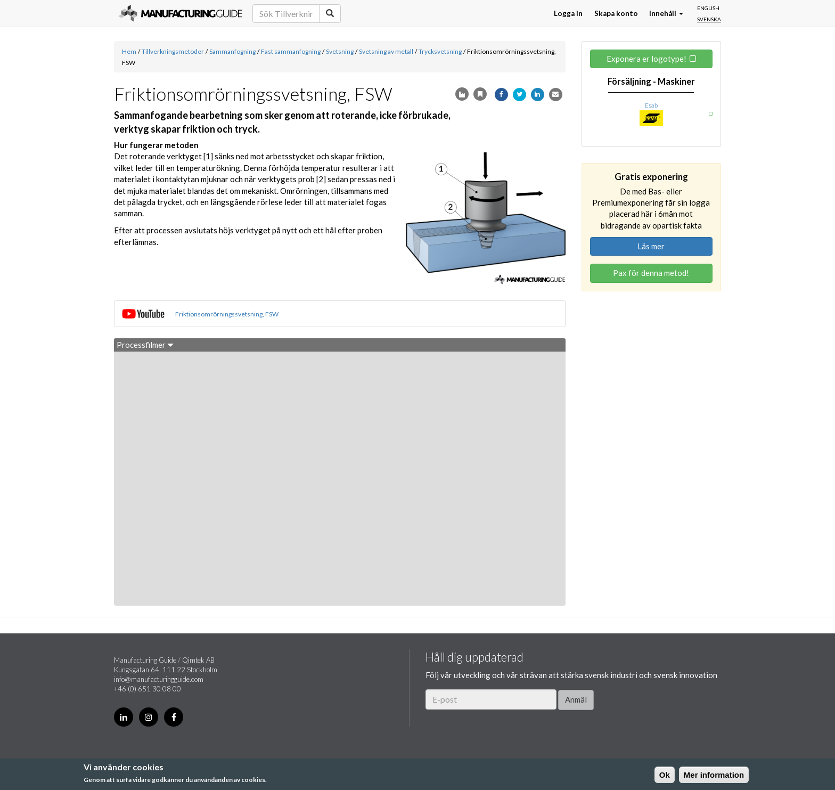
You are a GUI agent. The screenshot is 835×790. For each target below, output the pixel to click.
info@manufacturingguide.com (158, 679)
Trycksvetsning (440, 51)
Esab (651, 105)
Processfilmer (145, 344)
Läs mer (651, 246)
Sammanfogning (232, 51)
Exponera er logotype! (646, 58)
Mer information (714, 774)
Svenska (709, 19)
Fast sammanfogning (291, 51)
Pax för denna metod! (651, 273)
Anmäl (576, 699)
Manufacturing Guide (180, 13)
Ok (664, 774)
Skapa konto (616, 13)
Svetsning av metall (386, 51)
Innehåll (666, 13)
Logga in (568, 13)
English (708, 8)
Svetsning (340, 51)
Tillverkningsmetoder (173, 51)
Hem (129, 51)
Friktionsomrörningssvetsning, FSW (227, 314)
